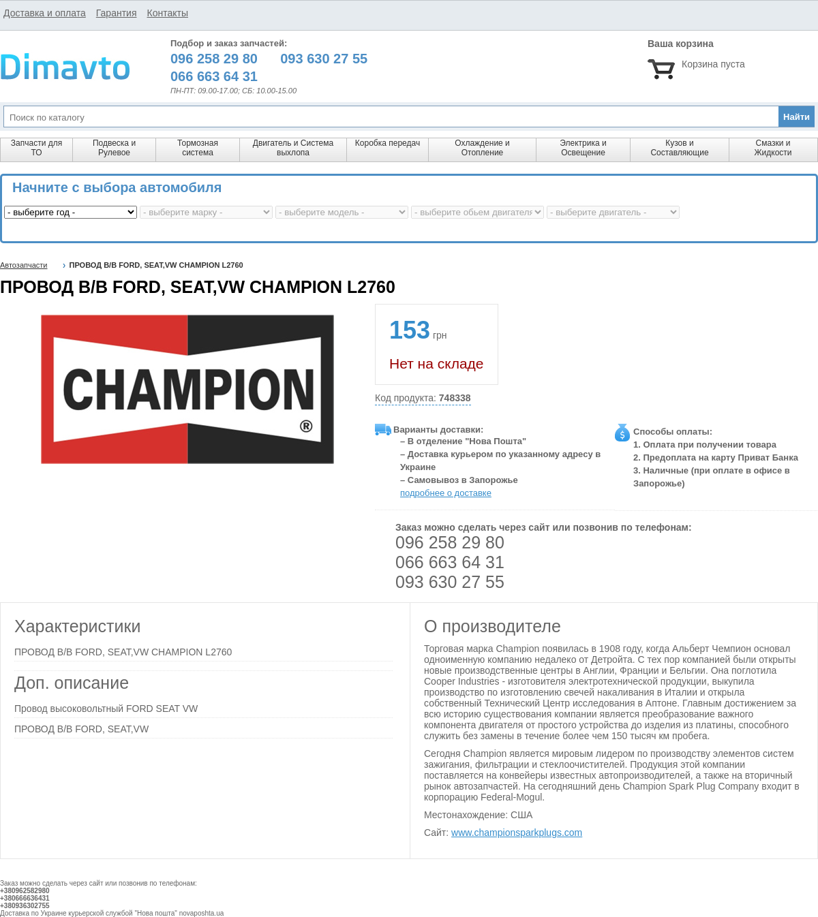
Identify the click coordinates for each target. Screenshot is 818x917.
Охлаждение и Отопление (482, 147)
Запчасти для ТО (36, 147)
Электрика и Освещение (583, 147)
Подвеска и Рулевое (114, 147)
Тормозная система (197, 147)
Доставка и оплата (44, 12)
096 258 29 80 (449, 542)
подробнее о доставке (445, 493)
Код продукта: (423, 398)
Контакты (167, 12)
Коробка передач (387, 143)
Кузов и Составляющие (679, 147)
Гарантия (116, 12)
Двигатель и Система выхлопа (293, 147)
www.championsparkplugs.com (516, 832)
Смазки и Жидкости (772, 147)
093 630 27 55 (449, 581)
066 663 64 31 (449, 562)
